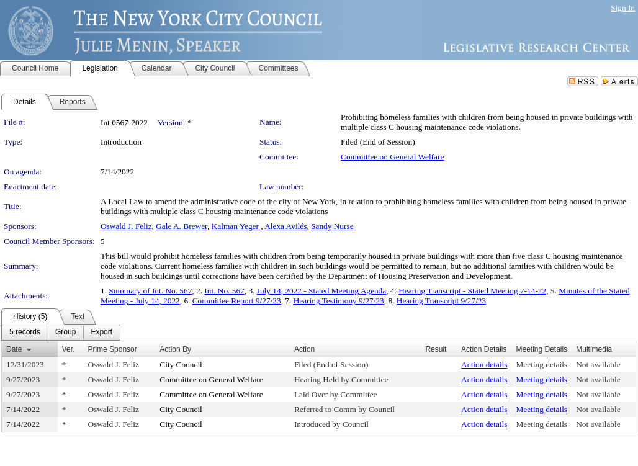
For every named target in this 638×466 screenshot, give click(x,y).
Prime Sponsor (112, 349)
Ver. (68, 349)
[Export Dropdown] (101, 332)
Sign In (623, 7)
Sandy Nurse (332, 226)
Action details (484, 364)
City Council (181, 364)
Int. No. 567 (224, 290)
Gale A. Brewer (181, 226)
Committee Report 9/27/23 (236, 300)
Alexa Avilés (285, 226)
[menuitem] (25, 332)
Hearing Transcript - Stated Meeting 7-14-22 (472, 290)
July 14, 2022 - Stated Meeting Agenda (321, 290)
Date (14, 349)
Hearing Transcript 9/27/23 (441, 300)
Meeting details (542, 364)
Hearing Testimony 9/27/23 (339, 300)
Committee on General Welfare (392, 156)
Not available (598, 364)
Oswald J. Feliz (126, 226)
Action (304, 349)
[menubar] (60, 333)
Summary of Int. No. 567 (150, 290)
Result (435, 349)
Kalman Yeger (236, 226)
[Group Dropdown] (65, 332)
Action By (175, 349)
